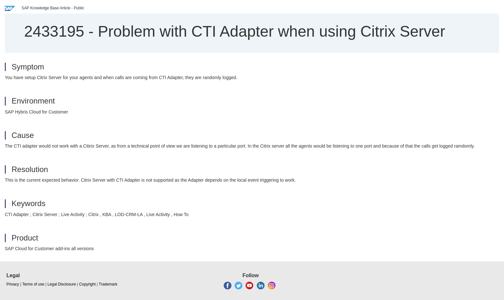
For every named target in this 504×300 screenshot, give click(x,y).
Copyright (87, 284)
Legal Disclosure (62, 284)
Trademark (108, 284)
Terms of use (33, 284)
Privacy (12, 284)
